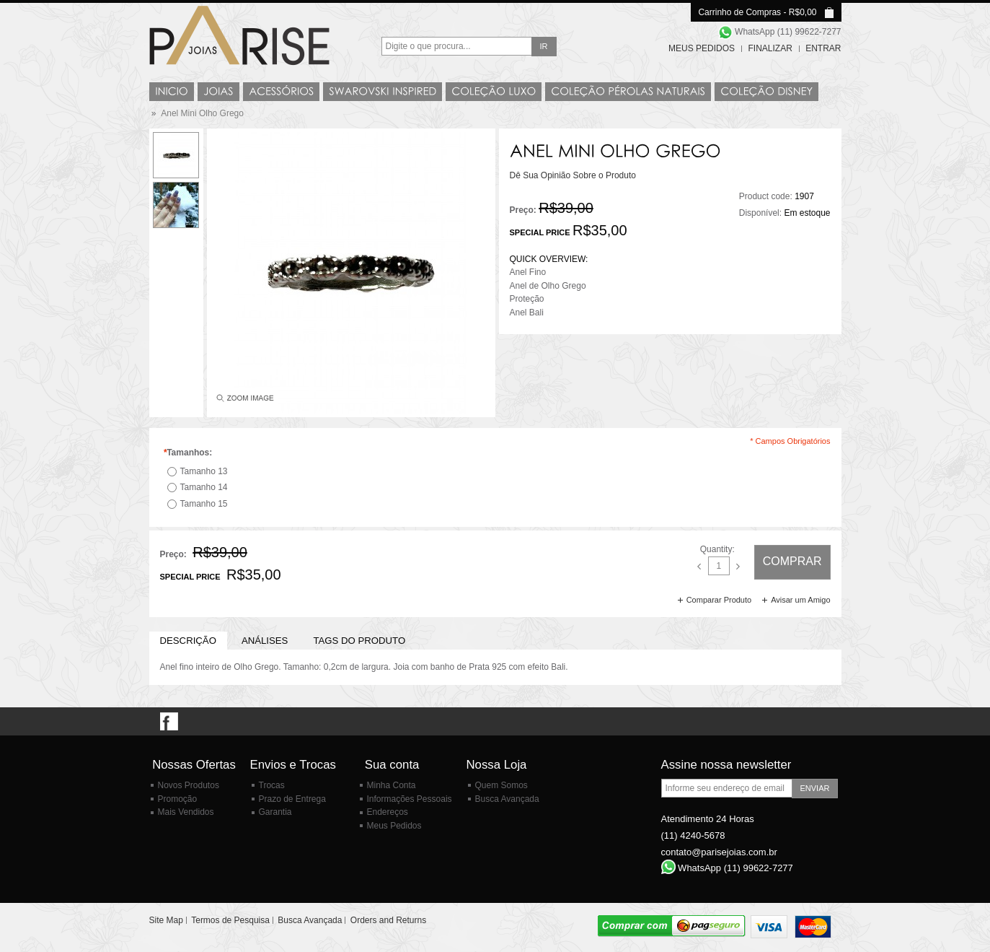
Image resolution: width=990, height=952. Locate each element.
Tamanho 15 (204, 504)
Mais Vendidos (186, 812)
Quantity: (717, 549)
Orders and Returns (388, 920)
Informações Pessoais (409, 799)
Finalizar (770, 48)
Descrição (188, 640)
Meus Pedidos (701, 48)
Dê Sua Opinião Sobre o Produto (573, 175)
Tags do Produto (359, 640)
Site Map (166, 920)
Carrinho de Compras (739, 12)
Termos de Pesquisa (230, 920)
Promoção (178, 799)
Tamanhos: (188, 452)
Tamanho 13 (204, 471)
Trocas (272, 785)
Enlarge (244, 401)
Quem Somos (501, 785)
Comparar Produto (719, 599)
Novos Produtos (188, 785)
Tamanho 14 (204, 487)
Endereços (387, 812)
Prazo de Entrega (292, 799)
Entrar (823, 48)
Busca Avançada (507, 799)
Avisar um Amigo (800, 599)
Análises (265, 640)
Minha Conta (391, 785)
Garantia (275, 812)
